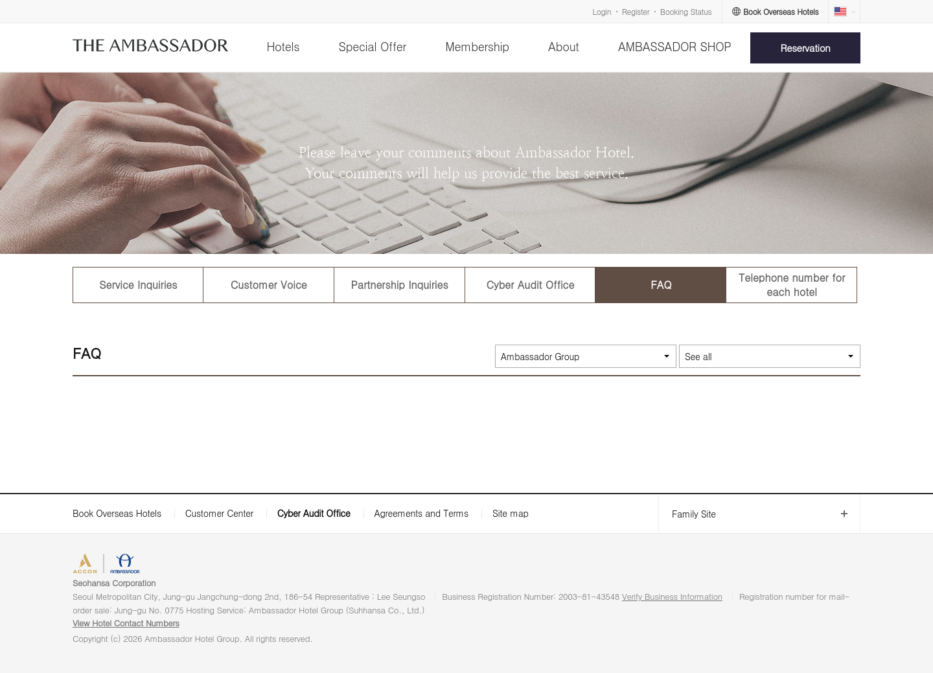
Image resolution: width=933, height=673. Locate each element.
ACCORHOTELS (112, 565)
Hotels (282, 46)
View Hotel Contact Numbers (126, 623)
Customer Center (219, 513)
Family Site (687, 514)
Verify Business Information (672, 596)
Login (602, 11)
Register (635, 11)
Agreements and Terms (421, 513)
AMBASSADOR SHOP (674, 46)
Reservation (806, 47)
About (563, 46)
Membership (477, 46)
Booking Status (686, 11)
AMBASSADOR (182, 565)
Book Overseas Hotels (117, 513)
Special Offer (372, 46)
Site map (510, 513)
